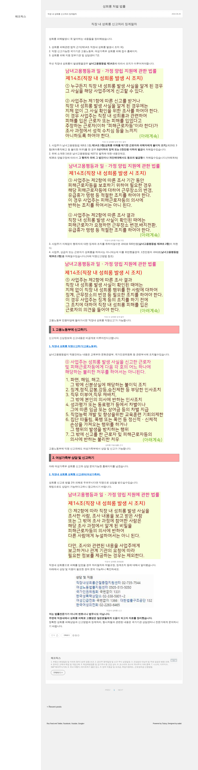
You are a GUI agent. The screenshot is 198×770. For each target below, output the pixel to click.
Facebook (66, 724)
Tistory (164, 724)
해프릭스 (20, 16)
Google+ (81, 724)
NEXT (120, 689)
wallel (179, 724)
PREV (107, 689)
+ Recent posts (54, 707)
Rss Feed (50, 724)
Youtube (74, 724)
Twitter (59, 724)
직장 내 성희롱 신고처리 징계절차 (62, 14)
